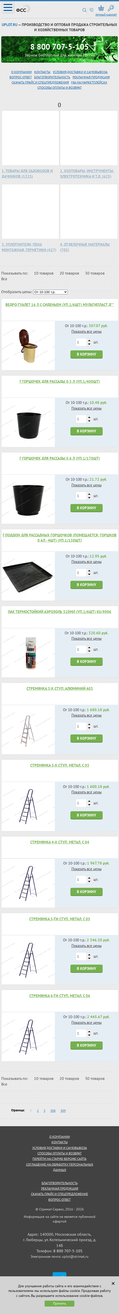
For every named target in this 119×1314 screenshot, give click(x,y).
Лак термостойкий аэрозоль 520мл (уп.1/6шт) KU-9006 (59, 611)
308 (53, 1111)
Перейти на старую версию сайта (59, 1159)
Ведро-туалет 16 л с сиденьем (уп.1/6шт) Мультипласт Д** (59, 304)
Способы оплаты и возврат (59, 87)
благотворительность (52, 77)
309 (63, 1111)
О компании (21, 72)
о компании (59, 1137)
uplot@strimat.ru (75, 1256)
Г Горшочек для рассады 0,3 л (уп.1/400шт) (60, 381)
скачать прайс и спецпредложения (40, 82)
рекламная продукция (91, 77)
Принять (59, 1303)
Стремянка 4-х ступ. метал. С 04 (59, 842)
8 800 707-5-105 (59, 46)
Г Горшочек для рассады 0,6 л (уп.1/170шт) (60, 458)
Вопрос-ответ (59, 1200)
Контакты (42, 72)
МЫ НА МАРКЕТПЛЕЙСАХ (89, 82)
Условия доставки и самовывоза (80, 72)
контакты (60, 1142)
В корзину (86, 354)
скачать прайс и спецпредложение (59, 1194)
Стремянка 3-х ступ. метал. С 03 (59, 765)
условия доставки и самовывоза (59, 1148)
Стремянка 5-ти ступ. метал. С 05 (59, 919)
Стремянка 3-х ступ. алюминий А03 (60, 688)
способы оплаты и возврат (59, 1153)
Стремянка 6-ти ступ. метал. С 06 (59, 995)
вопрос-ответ (20, 77)
